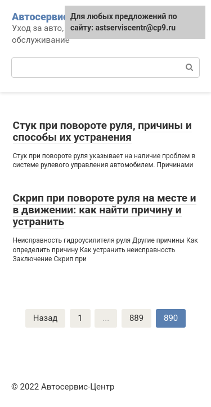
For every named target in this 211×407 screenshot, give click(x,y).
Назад (45, 318)
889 (136, 318)
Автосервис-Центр (57, 17)
